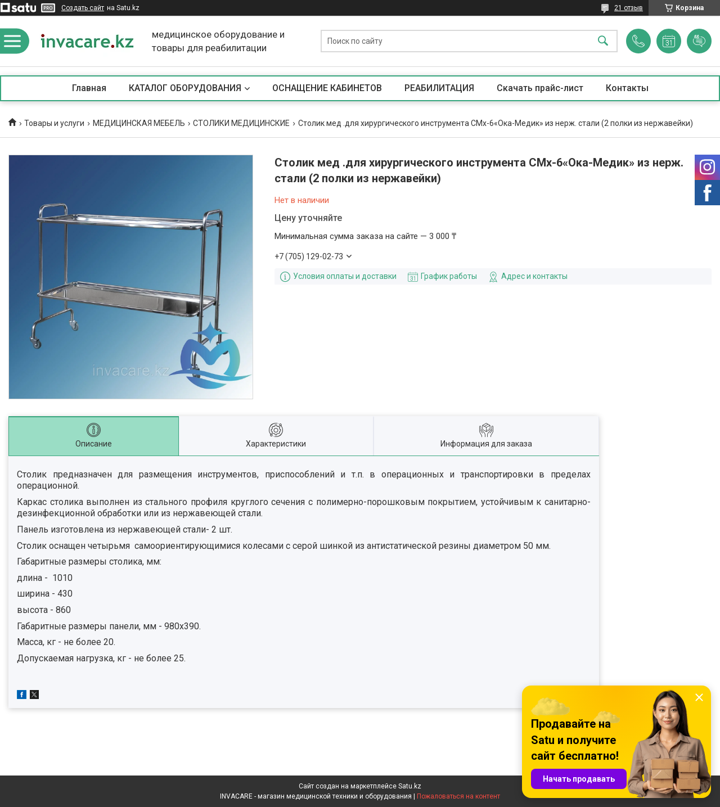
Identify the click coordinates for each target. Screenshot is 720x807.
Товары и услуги (54, 123)
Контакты (627, 88)
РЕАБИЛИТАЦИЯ (439, 88)
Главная (89, 88)
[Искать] (603, 41)
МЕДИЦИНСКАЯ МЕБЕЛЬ (139, 123)
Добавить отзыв (699, 41)
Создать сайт (82, 8)
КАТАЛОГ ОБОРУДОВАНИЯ (185, 88)
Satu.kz (409, 786)
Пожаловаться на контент (458, 796)
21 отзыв (628, 8)
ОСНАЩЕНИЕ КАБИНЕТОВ (327, 88)
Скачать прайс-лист (540, 88)
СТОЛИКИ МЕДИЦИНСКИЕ (241, 123)
